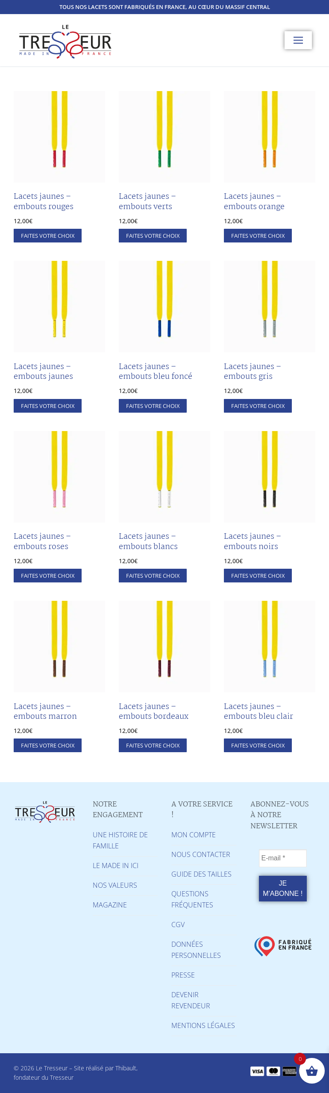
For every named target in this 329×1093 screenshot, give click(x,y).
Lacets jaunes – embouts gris (252, 372)
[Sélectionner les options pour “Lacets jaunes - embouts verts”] (153, 235)
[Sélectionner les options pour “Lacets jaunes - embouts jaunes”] (48, 406)
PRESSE (183, 975)
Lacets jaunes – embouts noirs (252, 541)
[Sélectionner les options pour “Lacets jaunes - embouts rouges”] (48, 235)
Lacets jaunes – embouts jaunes (43, 372)
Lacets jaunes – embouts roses (42, 541)
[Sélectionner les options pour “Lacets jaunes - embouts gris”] (258, 406)
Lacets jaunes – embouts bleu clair (258, 712)
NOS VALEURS (115, 885)
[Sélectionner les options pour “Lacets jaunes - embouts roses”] (48, 575)
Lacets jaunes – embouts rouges (43, 201)
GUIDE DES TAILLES (201, 874)
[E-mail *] (283, 858)
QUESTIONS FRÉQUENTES (192, 899)
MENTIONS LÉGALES (203, 1025)
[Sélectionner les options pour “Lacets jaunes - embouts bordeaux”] (153, 745)
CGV (178, 924)
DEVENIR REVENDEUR (190, 1000)
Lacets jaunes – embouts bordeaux (153, 712)
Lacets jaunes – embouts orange (254, 201)
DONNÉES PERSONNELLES (196, 949)
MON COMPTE (193, 834)
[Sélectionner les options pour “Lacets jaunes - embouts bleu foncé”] (153, 406)
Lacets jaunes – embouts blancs (148, 541)
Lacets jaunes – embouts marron (45, 712)
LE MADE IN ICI (115, 865)
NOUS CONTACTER (200, 854)
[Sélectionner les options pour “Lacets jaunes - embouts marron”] (48, 745)
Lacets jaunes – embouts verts (147, 201)
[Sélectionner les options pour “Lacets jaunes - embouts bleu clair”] (258, 745)
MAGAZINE (110, 905)
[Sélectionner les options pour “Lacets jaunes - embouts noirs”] (258, 575)
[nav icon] (298, 40)
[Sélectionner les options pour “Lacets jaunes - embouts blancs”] (153, 575)
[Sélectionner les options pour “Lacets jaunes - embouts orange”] (258, 235)
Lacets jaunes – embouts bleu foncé (155, 372)
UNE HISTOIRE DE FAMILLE (120, 840)
